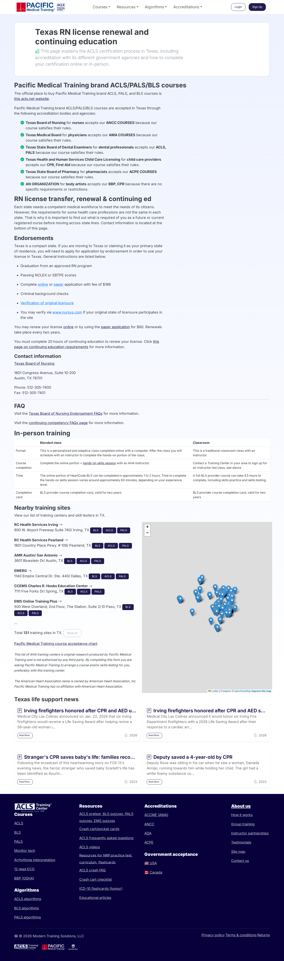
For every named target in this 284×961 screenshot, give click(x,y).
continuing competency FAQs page (58, 423)
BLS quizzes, (114, 814)
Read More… (25, 735)
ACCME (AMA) (156, 815)
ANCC (149, 824)
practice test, (122, 855)
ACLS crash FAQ (92, 870)
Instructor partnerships (250, 833)
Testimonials (241, 842)
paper (59, 284)
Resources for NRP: (95, 855)
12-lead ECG (24, 869)
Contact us (240, 861)
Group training (243, 824)
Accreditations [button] (186, 7)
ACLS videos (89, 847)
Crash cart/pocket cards (99, 829)
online (43, 284)
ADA (147, 833)
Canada (153, 872)
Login (238, 7)
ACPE (148, 842)
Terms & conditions (241, 935)
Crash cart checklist (95, 879)
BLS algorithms (26, 908)
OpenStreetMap (242, 691)
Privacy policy (213, 935)
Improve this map (261, 691)
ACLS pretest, (91, 814)
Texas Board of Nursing (34, 363)
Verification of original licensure (47, 303)
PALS (18, 841)
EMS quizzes (104, 821)
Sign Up (257, 7)
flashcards (107, 862)
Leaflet (213, 691)
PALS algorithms (27, 917)
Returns (263, 935)
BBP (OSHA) (24, 878)
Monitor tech (24, 851)
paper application (115, 327)
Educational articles (95, 898)
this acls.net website (31, 99)
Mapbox (227, 691)
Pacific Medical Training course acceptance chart (55, 644)
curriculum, (88, 862)
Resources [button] (126, 7)
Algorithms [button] (154, 7)
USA (150, 863)
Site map (238, 851)
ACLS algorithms (27, 899)
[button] (222, 596)
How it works (242, 815)
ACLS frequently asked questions (106, 838)
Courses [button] (100, 7)
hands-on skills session (99, 463)
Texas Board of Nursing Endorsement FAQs (66, 413)
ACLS (18, 823)
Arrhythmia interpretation (34, 860)
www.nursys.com (67, 312)
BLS (17, 832)
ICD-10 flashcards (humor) (100, 888)
